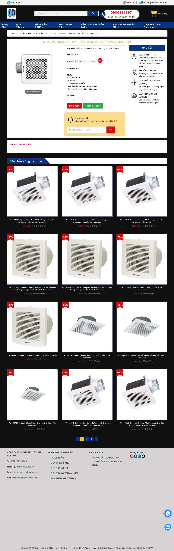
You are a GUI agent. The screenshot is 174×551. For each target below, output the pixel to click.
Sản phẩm (26, 33)
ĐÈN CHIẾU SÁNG (60, 464)
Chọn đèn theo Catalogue (152, 25)
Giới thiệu (14, 2)
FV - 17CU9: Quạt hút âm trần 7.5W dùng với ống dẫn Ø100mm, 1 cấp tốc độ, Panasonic (142, 424)
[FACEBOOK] (135, 458)
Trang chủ (5, 25)
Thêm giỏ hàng (93, 105)
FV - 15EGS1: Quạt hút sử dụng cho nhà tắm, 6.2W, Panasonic (142, 289)
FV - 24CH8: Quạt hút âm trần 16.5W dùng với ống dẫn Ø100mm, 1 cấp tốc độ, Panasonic (87, 424)
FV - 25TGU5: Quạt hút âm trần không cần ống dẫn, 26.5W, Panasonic (87, 356)
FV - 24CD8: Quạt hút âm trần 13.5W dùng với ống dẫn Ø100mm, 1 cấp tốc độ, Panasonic (32, 221)
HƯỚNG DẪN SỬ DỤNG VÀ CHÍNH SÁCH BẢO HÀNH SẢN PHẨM (107, 463)
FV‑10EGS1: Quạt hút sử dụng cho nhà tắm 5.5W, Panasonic (32, 355)
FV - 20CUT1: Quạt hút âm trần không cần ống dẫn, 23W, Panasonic (141, 356)
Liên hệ (128, 2)
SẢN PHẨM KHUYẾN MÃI (63, 480)
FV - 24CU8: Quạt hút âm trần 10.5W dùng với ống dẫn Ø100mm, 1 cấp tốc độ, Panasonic (87, 221)
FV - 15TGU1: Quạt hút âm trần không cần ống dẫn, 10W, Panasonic (32, 424)
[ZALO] (139, 458)
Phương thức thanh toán (153, 2)
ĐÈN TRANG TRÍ (59, 470)
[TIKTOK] (143, 458)
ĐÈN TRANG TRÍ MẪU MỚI (64, 475)
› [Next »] (96, 439)
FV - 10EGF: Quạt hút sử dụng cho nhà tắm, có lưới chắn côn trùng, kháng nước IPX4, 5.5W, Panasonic (87, 289)
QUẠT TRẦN (38, 33)
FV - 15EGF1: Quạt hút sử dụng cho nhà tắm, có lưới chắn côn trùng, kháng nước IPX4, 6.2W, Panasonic (32, 289)
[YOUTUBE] (132, 458)
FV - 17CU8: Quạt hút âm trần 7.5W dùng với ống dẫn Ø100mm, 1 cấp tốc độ (142, 221)
